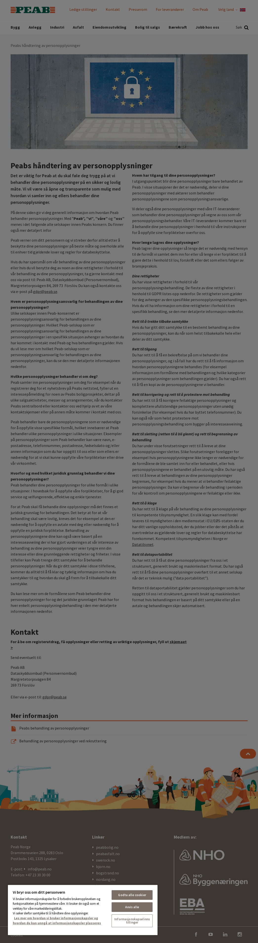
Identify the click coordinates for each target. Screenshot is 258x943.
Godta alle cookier (132, 895)
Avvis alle (132, 907)
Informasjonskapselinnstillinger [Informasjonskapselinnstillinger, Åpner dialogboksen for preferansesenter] (132, 920)
